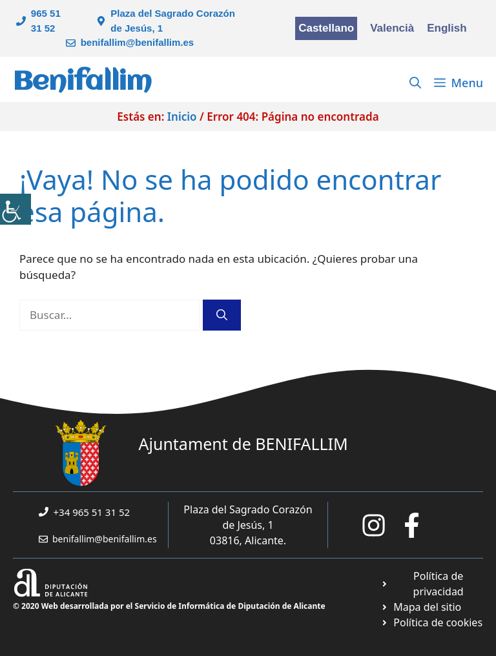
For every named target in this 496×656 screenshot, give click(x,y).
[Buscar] (222, 315)
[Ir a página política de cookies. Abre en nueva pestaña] (431, 622)
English (446, 28)
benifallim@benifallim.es (137, 42)
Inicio (182, 116)
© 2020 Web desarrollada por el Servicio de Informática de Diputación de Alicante (169, 605)
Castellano (326, 28)
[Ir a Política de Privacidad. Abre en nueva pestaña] (432, 583)
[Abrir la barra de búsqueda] (415, 82)
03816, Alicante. (248, 540)
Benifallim (82, 82)
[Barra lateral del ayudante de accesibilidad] (15, 209)
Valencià (392, 28)
